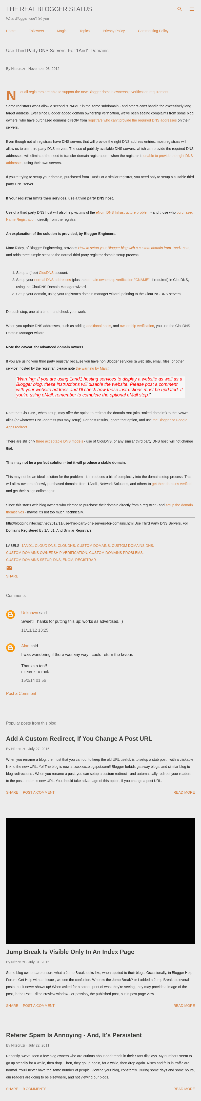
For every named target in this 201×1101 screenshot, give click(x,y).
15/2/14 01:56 (33, 680)
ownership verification (137, 326)
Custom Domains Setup (28, 560)
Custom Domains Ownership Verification (46, 553)
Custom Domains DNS (132, 546)
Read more (184, 792)
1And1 (27, 546)
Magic (61, 31)
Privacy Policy (114, 31)
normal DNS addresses (52, 280)
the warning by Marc (92, 368)
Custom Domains (93, 546)
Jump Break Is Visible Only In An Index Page (70, 951)
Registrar (85, 560)
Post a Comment (21, 693)
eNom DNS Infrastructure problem (123, 212)
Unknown (29, 613)
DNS (57, 560)
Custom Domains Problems (116, 553)
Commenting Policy (153, 31)
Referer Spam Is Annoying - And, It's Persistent (74, 1035)
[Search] (180, 9)
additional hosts (99, 326)
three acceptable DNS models (59, 441)
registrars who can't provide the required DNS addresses (132, 120)
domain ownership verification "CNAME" (118, 280)
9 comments (34, 1089)
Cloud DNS (45, 546)
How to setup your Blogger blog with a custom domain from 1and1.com (134, 248)
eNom (68, 560)
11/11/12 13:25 (34, 630)
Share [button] (12, 576)
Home (10, 31)
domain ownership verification (125, 92)
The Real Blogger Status (49, 9)
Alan (25, 646)
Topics (84, 31)
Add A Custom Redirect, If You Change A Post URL (79, 738)
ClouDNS (46, 273)
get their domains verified (171, 484)
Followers (36, 31)
